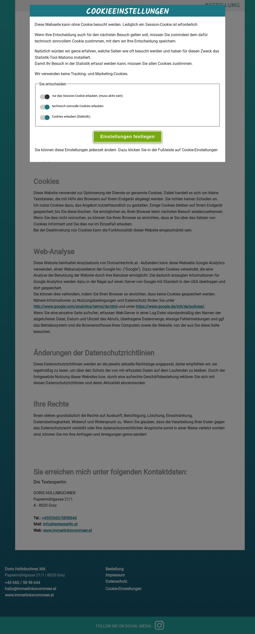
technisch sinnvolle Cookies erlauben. (72, 106)
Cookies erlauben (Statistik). (65, 116)
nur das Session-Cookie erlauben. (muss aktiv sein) (81, 96)
